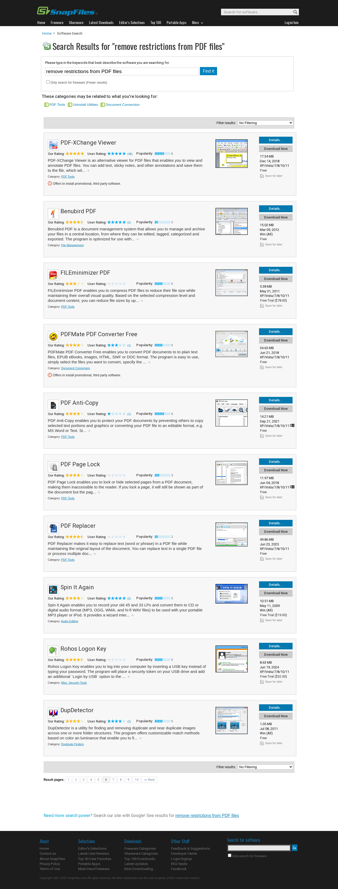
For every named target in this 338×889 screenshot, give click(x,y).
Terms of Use (50, 869)
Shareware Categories (141, 853)
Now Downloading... (139, 869)
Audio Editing (69, 621)
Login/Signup (181, 859)
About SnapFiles (52, 859)
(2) (129, 222)
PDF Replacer (78, 525)
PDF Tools (57, 105)
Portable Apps (89, 864)
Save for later (273, 175)
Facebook (179, 869)
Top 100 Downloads (139, 859)
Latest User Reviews (93, 853)
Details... (276, 140)
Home (46, 33)
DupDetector (76, 710)
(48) (130, 153)
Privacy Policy (50, 864)
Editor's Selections (92, 848)
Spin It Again (77, 587)
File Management (72, 245)
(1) (129, 345)
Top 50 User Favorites (94, 859)
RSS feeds (179, 864)
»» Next (149, 780)
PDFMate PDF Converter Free (98, 334)
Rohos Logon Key (83, 648)
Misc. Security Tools (74, 682)
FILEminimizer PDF (85, 272)
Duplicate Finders (72, 744)
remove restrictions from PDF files (207, 815)
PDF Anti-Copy (79, 403)
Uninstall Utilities (85, 105)
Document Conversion (123, 105)
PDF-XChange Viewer (88, 142)
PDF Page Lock (80, 464)
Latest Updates (136, 864)
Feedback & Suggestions (190, 848)
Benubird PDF (78, 211)
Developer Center (184, 853)
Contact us (48, 853)
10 (137, 780)
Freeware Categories (140, 848)
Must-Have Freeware (93, 869)
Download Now (276, 149)
